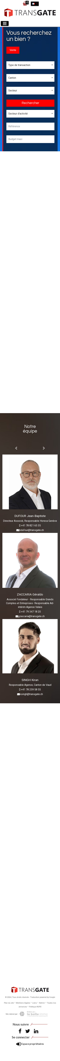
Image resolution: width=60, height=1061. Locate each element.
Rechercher (30, 103)
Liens (34, 1003)
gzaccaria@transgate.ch (31, 616)
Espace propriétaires (30, 1043)
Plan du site (9, 1003)
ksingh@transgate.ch (31, 694)
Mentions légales (23, 1003)
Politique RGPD (35, 1007)
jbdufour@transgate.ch (31, 530)
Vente (13, 50)
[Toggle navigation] (5, 23)
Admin (42, 1003)
